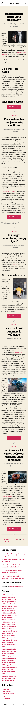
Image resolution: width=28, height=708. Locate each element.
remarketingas (13, 223)
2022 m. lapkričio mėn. (8, 626)
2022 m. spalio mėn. (7, 629)
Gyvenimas (14, 10)
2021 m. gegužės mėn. (8, 665)
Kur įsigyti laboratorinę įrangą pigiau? (14, 238)
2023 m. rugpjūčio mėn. (9, 606)
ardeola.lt (15, 264)
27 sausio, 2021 (20, 245)
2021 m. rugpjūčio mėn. (9, 658)
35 (17, 539)
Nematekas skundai (6, 496)
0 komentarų (15, 26)
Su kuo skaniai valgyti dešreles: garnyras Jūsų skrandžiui (14, 455)
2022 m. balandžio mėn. (9, 640)
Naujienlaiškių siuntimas (8, 191)
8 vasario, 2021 (20, 24)
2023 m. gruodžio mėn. (8, 602)
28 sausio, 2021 (20, 129)
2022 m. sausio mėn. (8, 647)
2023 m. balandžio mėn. (9, 615)
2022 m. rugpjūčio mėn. (9, 631)
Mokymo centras (14, 3)
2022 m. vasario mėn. (8, 644)
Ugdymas (4, 696)
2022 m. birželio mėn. (8, 635)
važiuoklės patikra (19, 352)
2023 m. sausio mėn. (8, 622)
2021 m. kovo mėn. (7, 669)
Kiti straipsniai (6, 691)
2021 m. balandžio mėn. (9, 667)
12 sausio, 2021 (20, 463)
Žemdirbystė (5, 698)
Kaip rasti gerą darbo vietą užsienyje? (14, 17)
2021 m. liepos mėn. (7, 660)
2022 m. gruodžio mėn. (8, 624)
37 (24, 539)
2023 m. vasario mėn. (8, 620)
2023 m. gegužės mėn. (8, 613)
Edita (11, 24)
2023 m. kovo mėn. (7, 617)
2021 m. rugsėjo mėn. (8, 656)
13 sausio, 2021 (20, 338)
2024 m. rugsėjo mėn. (8, 597)
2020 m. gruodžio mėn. (8, 676)
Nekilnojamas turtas (7, 693)
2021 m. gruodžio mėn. (8, 649)
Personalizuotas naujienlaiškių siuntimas (14, 122)
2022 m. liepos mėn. (7, 633)
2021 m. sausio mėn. (7, 674)
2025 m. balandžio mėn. (9, 595)
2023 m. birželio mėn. (8, 611)
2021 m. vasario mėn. (8, 671)
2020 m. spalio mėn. (7, 680)
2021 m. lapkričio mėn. (8, 651)
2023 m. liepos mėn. (7, 608)
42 (5, 542)
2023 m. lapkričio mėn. (8, 604)
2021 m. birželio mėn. (8, 662)
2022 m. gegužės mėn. (8, 638)
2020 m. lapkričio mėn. (8, 678)
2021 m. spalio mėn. (7, 653)
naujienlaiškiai (7, 222)
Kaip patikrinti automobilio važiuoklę (14, 331)
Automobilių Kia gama (16, 586)
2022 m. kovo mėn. (7, 642)
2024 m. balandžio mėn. (9, 599)
